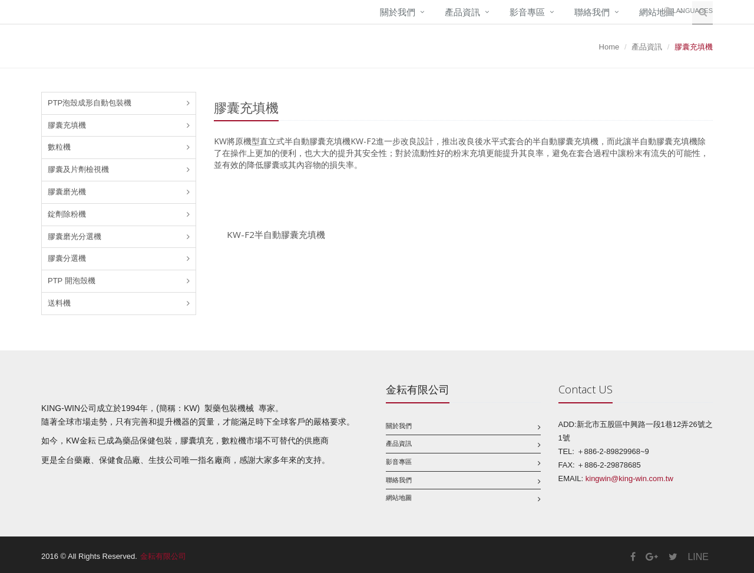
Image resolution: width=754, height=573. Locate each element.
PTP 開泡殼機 (71, 280)
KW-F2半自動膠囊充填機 (276, 234)
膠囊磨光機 (67, 191)
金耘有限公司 (163, 556)
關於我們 (397, 12)
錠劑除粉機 (67, 214)
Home (609, 46)
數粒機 (59, 147)
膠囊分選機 (67, 258)
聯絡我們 (592, 12)
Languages (693, 10)
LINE (698, 557)
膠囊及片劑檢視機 (78, 169)
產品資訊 (462, 12)
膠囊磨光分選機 (74, 236)
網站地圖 (399, 497)
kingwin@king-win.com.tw (629, 478)
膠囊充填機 (67, 125)
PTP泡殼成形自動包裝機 (89, 102)
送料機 (59, 303)
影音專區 (527, 12)
